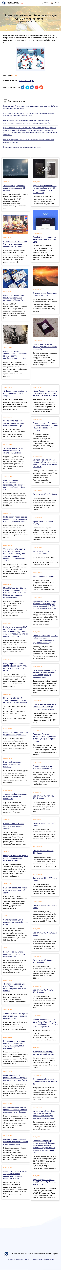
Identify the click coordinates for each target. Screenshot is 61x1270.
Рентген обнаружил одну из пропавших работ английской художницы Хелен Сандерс (15, 1109)
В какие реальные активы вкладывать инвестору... (22, 147)
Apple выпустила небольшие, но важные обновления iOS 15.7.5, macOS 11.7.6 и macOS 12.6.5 (45, 189)
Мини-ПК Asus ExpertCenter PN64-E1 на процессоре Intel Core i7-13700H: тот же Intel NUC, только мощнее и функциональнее (15, 592)
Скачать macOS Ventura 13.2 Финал (45, 934)
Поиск (45, 3)
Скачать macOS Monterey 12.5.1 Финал (43, 797)
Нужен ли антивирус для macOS (43, 523)
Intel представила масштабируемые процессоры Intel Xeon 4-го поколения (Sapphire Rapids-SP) (15, 485)
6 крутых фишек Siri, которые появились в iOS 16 (45, 294)
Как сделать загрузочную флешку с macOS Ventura (43, 1053)
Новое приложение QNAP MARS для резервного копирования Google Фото (14, 297)
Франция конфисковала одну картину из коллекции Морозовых (15, 796)
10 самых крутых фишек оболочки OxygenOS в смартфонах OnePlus (13, 450)
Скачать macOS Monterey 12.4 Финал (43, 852)
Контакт (27, 1259)
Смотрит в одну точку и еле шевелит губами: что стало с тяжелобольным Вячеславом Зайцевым (45, 463)
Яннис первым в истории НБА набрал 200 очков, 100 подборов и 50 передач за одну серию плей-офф (45, 639)
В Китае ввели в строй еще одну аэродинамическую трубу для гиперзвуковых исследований (14, 1044)
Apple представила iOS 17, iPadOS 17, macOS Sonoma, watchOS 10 (44, 1182)
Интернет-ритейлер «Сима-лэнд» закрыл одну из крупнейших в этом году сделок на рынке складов (44, 1114)
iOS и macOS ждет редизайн (44, 576)
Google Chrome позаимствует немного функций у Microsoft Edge (45, 239)
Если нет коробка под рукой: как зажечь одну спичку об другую (15, 890)
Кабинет (55, 3)
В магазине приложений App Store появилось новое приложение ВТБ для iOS (15, 244)
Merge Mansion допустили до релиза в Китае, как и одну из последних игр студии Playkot (15, 1077)
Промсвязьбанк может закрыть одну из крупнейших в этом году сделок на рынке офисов (45, 737)
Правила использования (15, 1259)
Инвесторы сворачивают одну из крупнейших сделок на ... (15, 733)
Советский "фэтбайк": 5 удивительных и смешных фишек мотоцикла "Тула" (14, 423)
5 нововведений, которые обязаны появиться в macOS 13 (45, 1081)
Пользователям (37, 1259)
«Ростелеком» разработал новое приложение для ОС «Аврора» (14, 188)
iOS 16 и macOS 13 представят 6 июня (41, 552)
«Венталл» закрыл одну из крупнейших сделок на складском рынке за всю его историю (14, 987)
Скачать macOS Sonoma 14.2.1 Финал (43, 961)
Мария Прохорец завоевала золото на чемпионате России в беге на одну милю (15, 1141)
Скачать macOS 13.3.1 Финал (45, 494)
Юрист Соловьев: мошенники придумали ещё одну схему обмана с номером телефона (45, 393)
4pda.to (14, 75)
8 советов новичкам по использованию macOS (42, 767)
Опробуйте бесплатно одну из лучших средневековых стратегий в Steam (15, 858)
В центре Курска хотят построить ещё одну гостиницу (12, 764)
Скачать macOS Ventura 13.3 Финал (45, 906)
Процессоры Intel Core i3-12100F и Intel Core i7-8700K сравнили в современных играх (15, 667)
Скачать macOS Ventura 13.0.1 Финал (43, 991)
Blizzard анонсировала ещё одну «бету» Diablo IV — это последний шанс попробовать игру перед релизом (45, 1023)
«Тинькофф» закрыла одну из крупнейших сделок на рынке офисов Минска (15, 1016)
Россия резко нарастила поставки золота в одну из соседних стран (14, 954)
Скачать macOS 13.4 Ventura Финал (45, 879)
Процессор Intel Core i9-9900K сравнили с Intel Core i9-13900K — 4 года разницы (15, 700)
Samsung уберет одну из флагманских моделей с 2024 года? (15, 922)
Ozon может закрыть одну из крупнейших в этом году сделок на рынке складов (45, 706)
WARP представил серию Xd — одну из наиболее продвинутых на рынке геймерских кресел (15, 1174)
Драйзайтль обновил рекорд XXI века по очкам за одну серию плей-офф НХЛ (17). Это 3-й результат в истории (44, 604)
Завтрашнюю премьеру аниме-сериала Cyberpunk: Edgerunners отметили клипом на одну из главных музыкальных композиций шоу (44, 1146)
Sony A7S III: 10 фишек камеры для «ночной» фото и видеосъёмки (45, 346)
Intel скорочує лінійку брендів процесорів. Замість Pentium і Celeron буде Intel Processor (15, 519)
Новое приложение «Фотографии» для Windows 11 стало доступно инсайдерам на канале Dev (15, 354)
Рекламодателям (49, 1259)
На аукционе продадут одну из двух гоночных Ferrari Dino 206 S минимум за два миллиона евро (45, 673)
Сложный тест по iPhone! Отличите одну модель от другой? (13, 826)
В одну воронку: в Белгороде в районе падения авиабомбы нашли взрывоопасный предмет (45, 426)
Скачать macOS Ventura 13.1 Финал (45, 824)
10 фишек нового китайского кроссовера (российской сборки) (15, 393)
